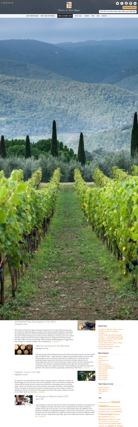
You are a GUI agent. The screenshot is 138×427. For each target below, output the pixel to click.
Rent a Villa (78, 16)
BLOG (98, 16)
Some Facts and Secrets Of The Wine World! (52, 345)
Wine (100, 362)
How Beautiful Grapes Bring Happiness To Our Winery (35, 321)
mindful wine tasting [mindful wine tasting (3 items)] (107, 421)
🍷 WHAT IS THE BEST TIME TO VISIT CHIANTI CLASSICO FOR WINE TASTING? (110, 331)
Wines (100, 393)
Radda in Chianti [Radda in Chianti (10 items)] (115, 426)
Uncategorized (103, 360)
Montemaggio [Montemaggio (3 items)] (115, 421)
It (2, 3)
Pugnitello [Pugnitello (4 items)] (101, 426)
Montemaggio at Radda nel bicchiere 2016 (52, 396)
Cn (12, 3)
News (93, 16)
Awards (86, 16)
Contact (104, 16)
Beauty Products (103, 387)
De (7, 3)
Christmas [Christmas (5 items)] (101, 411)
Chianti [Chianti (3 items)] (108, 402)
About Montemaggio (32, 16)
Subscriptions (103, 391)
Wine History (102, 373)
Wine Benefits (103, 370)
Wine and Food (103, 364)
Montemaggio (102, 356)
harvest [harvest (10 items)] (105, 417)
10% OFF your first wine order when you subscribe (118, 11)
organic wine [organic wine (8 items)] (116, 423)
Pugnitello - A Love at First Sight (27, 372)
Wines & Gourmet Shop (65, 16)
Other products (103, 389)
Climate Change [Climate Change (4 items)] (110, 411)
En (4, 3)
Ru (9, 3)
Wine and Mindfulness (106, 368)
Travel (100, 358)
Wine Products (103, 375)
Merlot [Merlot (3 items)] (100, 421)
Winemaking (102, 379)
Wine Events (102, 372)
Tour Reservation (130, 7)
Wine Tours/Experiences (48, 16)
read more (56, 341)
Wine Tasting (102, 377)
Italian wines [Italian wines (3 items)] (112, 417)
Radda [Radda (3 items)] (106, 426)
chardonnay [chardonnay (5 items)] (102, 402)
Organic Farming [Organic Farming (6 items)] (104, 423)
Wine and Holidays (104, 366)
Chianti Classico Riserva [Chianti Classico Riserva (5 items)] (114, 409)
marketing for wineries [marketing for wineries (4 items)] (113, 419)
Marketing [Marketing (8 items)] (102, 419)
